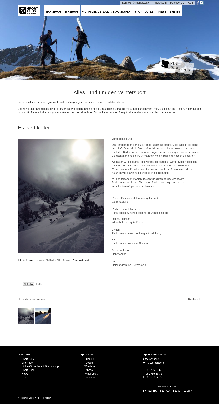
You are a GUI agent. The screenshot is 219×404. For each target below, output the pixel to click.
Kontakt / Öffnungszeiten (136, 2)
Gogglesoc (193, 299)
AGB (190, 2)
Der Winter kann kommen (33, 299)
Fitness (88, 370)
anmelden (46, 398)
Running (89, 359)
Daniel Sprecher (26, 260)
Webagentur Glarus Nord (28, 398)
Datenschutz (177, 2)
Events (175, 11)
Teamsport (90, 377)
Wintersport (84, 260)
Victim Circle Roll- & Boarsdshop (107, 11)
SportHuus (53, 11)
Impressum (160, 2)
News (162, 11)
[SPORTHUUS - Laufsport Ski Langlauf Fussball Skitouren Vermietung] (29, 10)
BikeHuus (72, 11)
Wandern (89, 366)
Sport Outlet (145, 11)
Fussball (89, 362)
